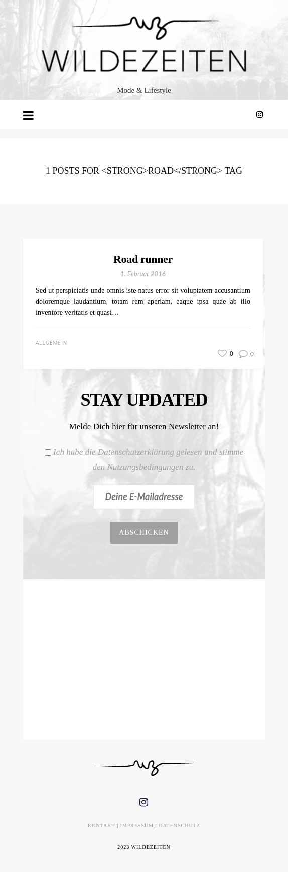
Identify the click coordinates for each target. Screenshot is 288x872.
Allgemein (51, 342)
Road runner (143, 259)
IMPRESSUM (137, 825)
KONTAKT (101, 825)
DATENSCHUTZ (179, 825)
